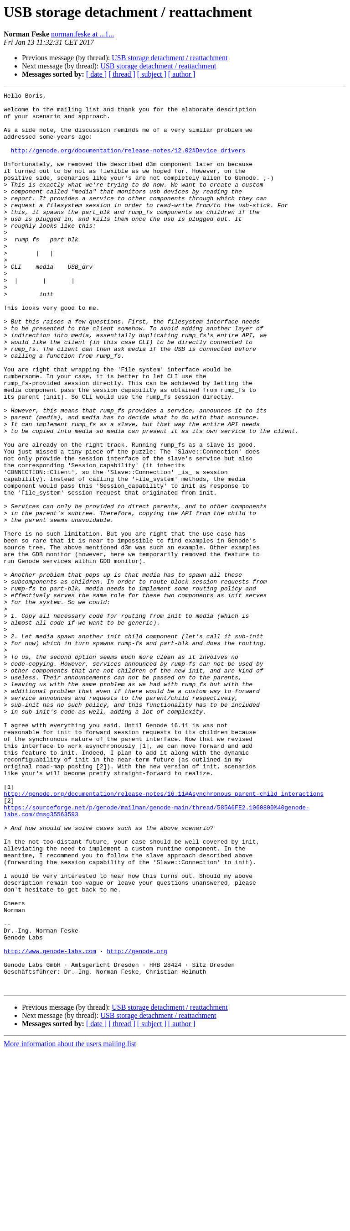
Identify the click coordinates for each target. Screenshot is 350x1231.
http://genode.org (137, 1123)
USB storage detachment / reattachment (169, 58)
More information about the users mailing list (70, 1223)
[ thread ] (121, 74)
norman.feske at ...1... (82, 34)
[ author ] (182, 74)
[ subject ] (151, 74)
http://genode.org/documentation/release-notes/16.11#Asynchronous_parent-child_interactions (164, 934)
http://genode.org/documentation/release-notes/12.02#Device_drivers (128, 162)
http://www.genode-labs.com (50, 1123)
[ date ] (96, 74)
